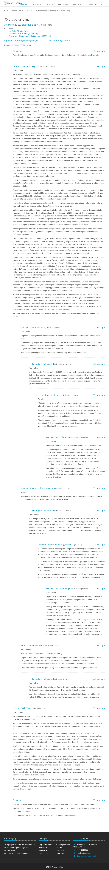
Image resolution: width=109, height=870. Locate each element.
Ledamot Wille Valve (22, 708)
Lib (37, 66)
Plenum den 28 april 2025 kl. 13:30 (17, 45)
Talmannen (18, 51)
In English (60, 850)
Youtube (43, 848)
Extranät (43, 850)
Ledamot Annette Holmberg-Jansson (38, 488)
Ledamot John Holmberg (24, 66)
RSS (59, 848)
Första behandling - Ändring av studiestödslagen (53, 11)
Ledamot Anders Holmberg (33, 327)
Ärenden (23, 4)
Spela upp (99, 51)
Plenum (50, 4)
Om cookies (43, 853)
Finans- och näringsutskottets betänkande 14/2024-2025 (30, 36)
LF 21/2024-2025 (25, 11)
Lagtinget (77, 4)
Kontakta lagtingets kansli (86, 856)
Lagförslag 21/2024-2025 (18, 31)
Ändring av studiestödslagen (21, 24)
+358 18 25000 (82, 850)
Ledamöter (63, 4)
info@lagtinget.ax (83, 853)
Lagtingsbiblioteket (46, 845)
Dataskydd (60, 853)
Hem (6, 11)
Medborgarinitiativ (63, 845)
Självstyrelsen (94, 4)
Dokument (37, 4)
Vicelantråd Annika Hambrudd (35, 645)
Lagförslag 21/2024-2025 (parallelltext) (23, 34)
